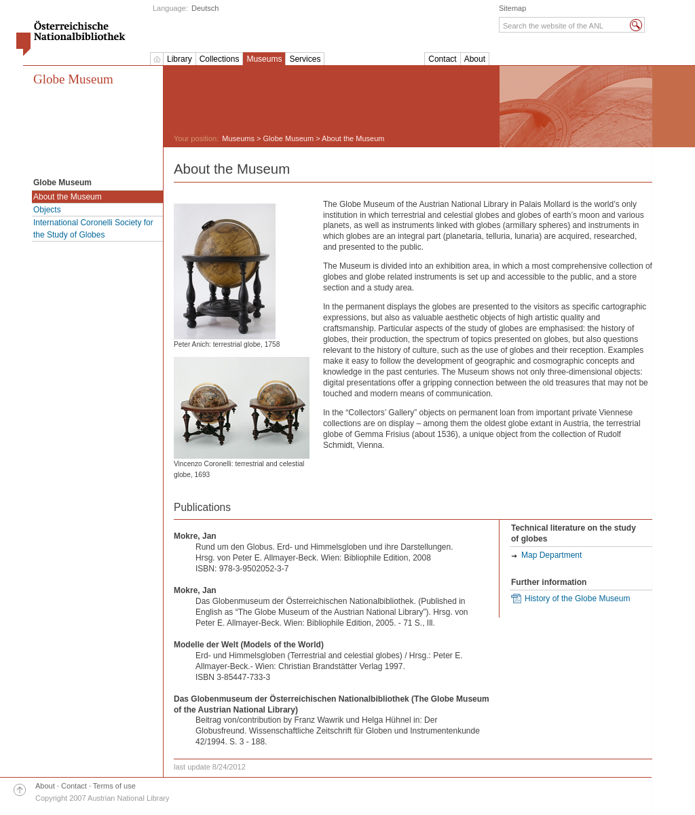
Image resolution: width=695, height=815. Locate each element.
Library (179, 59)
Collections (220, 59)
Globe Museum (73, 79)
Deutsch (205, 8)
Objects (47, 209)
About (474, 59)
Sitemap (512, 8)
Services (304, 59)
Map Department (551, 555)
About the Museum (67, 197)
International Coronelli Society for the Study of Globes (93, 229)
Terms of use (114, 786)
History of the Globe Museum (577, 598)
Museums (264, 59)
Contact (442, 59)
